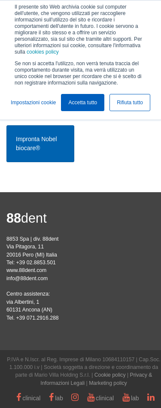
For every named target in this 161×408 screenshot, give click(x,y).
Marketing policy (108, 383)
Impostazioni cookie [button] (33, 103)
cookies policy (43, 52)
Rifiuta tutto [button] (130, 103)
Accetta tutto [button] (82, 103)
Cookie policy (110, 375)
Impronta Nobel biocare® (36, 143)
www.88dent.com (26, 270)
